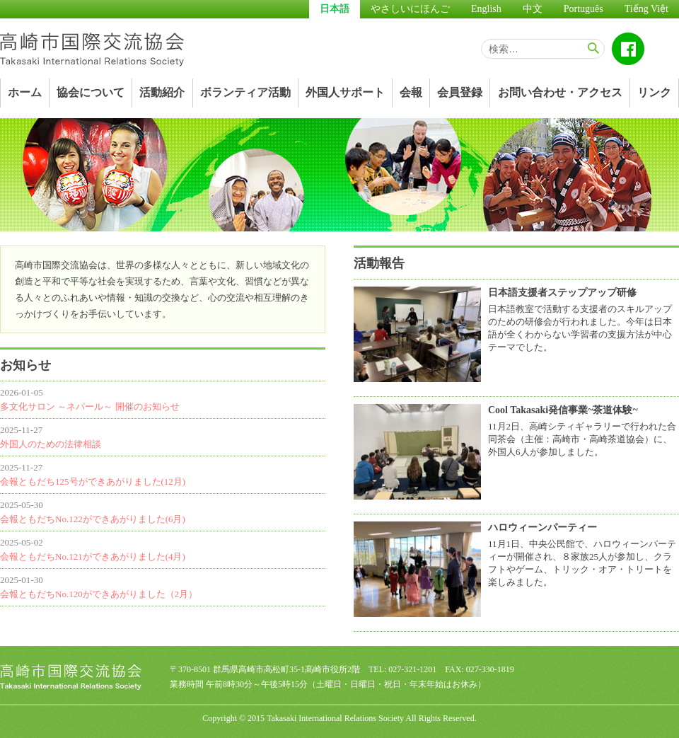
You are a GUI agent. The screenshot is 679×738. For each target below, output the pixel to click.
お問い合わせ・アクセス (560, 92)
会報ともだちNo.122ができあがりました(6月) (92, 519)
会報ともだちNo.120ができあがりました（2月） (98, 594)
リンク (654, 92)
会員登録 (459, 92)
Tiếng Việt (646, 9)
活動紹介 (162, 92)
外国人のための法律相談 (50, 444)
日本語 (334, 9)
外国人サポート (345, 92)
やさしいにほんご (410, 9)
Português (583, 9)
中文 (532, 9)
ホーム (25, 92)
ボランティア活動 (245, 92)
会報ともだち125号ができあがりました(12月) (92, 481)
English (486, 9)
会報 (411, 92)
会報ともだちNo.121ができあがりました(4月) (92, 556)
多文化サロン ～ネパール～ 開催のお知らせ (90, 406)
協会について (90, 92)
